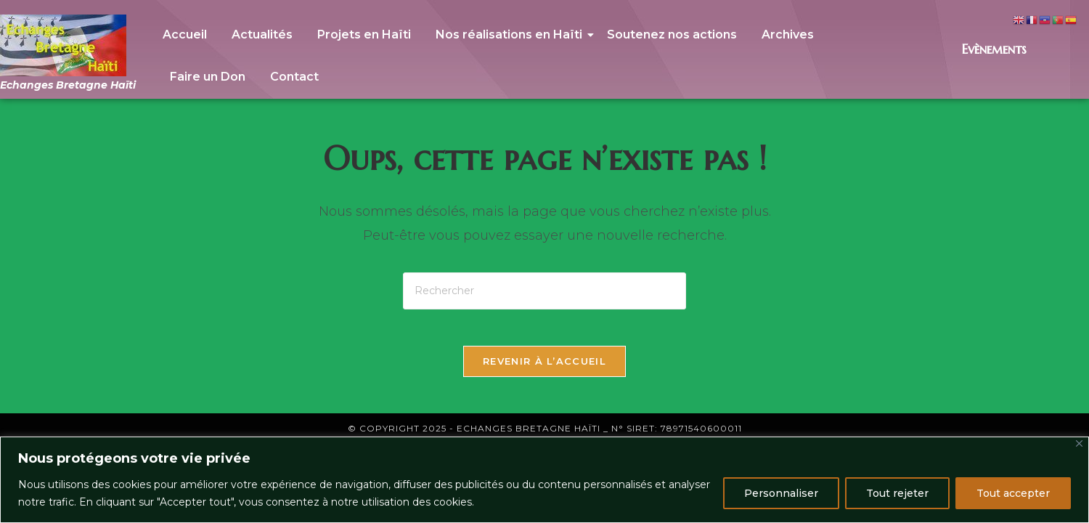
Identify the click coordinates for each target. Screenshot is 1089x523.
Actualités (262, 34)
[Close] (1079, 443)
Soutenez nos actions (672, 34)
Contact (294, 77)
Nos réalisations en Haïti (511, 34)
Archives (788, 34)
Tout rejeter (897, 493)
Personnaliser (781, 493)
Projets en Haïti (364, 34)
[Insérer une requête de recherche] (544, 290)
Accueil (185, 34)
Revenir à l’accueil (544, 368)
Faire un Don (207, 77)
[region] (544, 480)
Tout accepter (1013, 493)
